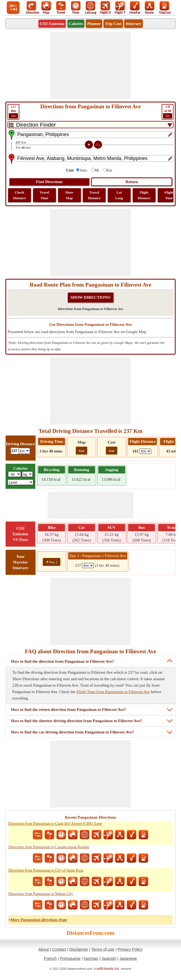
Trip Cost (113, 24)
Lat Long (119, 195)
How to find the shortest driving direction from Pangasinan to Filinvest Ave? (76, 721)
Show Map (69, 195)
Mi (97, 170)
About (43, 949)
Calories (76, 24)
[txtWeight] (14, 474)
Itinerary (133, 24)
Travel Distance (94, 195)
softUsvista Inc (107, 969)
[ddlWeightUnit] (27, 474)
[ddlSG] (21, 482)
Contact (59, 949)
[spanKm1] (88, 565)
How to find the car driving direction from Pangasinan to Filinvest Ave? (72, 732)
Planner (94, 24)
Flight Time (168, 195)
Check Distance (19, 195)
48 (167, 112)
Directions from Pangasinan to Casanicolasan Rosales (48, 847)
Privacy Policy (130, 949)
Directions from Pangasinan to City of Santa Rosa (46, 870)
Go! (81, 451)
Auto (83, 170)
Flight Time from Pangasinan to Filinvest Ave (113, 692)
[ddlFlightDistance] (145, 451)
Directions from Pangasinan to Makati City (40, 894)
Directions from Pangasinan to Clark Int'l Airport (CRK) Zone (55, 824)
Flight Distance (143, 195)
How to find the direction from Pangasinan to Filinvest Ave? (62, 661)
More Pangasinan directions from (39, 920)
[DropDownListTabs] (90, 124)
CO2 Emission (52, 24)
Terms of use (102, 949)
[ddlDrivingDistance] (24, 451)
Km (109, 170)
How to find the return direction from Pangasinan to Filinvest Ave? (68, 709)
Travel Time (44, 195)
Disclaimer (78, 949)
